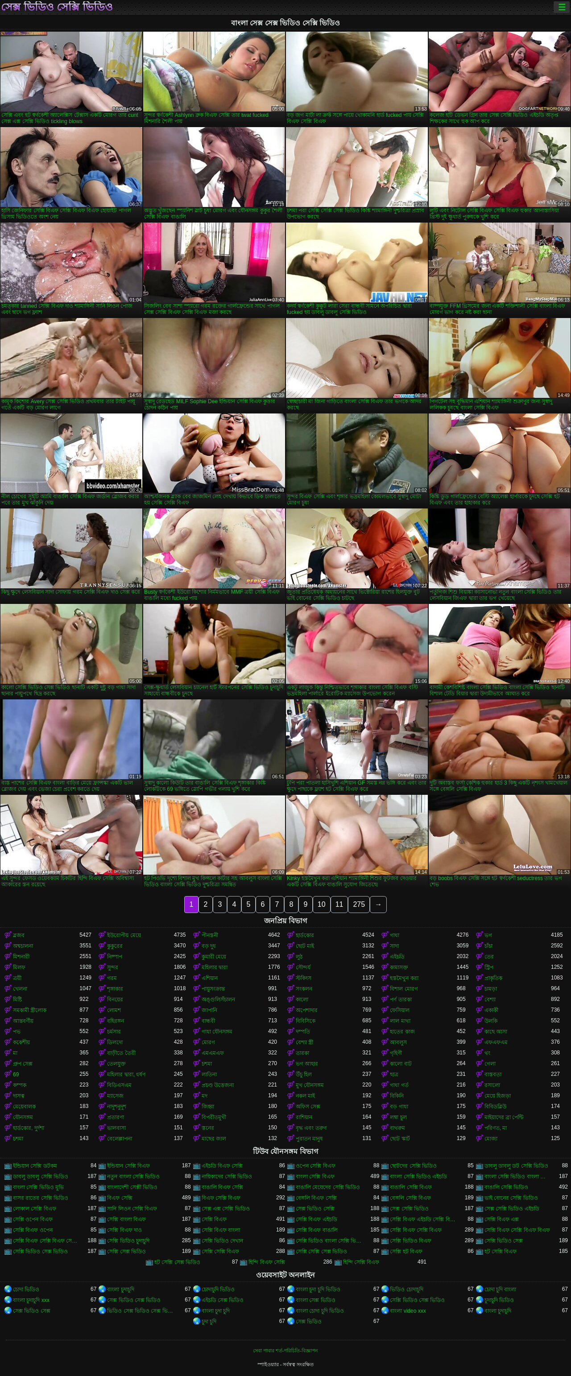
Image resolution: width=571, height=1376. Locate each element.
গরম (112, 978)
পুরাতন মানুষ (309, 1139)
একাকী (491, 1010)
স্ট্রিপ (488, 967)
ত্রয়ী (17, 978)
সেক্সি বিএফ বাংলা (221, 1230)
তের (489, 957)
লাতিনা (209, 1074)
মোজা (490, 1139)
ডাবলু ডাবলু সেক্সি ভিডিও (40, 1177)
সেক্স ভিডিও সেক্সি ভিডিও (57, 7)
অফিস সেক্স (308, 1106)
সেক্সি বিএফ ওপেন (33, 1230)
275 (359, 904)
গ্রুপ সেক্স (23, 1064)
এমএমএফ (213, 1053)
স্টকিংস (303, 978)
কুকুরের (115, 946)
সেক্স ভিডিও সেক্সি (315, 1209)
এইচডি (397, 957)
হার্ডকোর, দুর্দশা (28, 1128)
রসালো (492, 1085)
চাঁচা (488, 946)
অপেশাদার (307, 1010)
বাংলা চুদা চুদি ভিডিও (318, 1289)
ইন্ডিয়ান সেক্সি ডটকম (35, 1166)
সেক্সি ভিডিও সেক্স (503, 1241)
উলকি (490, 1021)
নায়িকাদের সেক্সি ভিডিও (227, 1177)
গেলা (490, 1064)
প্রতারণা (115, 1117)
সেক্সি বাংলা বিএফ (126, 1219)
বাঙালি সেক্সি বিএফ (411, 1187)
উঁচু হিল (304, 1074)
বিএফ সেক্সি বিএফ (221, 1198)
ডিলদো (115, 1042)
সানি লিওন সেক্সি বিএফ (132, 1209)
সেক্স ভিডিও (309, 1321)
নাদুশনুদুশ (116, 1106)
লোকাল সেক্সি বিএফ (34, 1209)
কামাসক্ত (399, 967)
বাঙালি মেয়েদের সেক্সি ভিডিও (328, 1187)
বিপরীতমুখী (214, 1117)
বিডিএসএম (119, 1085)
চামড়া (490, 989)
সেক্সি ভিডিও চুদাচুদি (128, 1241)
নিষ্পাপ (114, 957)
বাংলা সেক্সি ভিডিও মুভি (38, 1187)
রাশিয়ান (304, 1117)
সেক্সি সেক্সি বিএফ (221, 1251)
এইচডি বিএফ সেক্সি (222, 1166)
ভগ (488, 935)
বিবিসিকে (305, 1021)
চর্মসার (114, 1032)
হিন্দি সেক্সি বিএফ (361, 1262)
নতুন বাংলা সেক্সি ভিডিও (133, 1177)
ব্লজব (19, 935)
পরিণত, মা (495, 1128)
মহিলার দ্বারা (215, 967)
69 (16, 1074)
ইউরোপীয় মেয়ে (124, 935)
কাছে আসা (495, 1032)
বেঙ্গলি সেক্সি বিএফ (410, 1198)
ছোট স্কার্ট (400, 1139)
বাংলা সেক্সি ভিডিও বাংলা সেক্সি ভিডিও (517, 1177)
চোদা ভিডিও (26, 1289)
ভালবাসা (116, 1128)
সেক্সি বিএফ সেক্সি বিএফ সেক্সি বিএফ (46, 1241)
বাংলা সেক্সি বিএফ (315, 1177)
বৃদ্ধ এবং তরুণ (311, 1128)
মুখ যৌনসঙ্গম (310, 1085)
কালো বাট (400, 1064)
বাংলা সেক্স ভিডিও (315, 1300)
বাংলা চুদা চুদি (216, 1311)
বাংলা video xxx (408, 1311)
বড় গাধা (399, 1106)
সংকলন (304, 989)
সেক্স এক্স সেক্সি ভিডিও (226, 1209)
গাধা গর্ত (399, 1085)
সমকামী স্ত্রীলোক (29, 1010)
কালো (302, 999)
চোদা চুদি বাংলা (500, 1289)
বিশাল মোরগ (404, 989)
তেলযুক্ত (116, 1064)
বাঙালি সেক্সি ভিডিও (506, 1187)
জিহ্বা (208, 1106)
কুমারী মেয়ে (214, 957)
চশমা (207, 1064)
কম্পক (19, 1085)
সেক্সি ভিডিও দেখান (223, 1241)
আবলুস (398, 1042)
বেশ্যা (490, 999)
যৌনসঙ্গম (23, 1117)
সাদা (394, 946)
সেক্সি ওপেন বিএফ (33, 1219)
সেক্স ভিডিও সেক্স (31, 1311)
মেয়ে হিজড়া (497, 1096)
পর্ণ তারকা (400, 999)
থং (487, 1053)
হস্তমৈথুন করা (404, 978)
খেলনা (20, 989)
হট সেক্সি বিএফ (500, 1251)
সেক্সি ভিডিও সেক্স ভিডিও (40, 1251)
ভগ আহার (307, 1064)
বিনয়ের (115, 999)
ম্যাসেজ (115, 1096)
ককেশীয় (21, 1042)
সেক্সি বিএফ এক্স (501, 1219)
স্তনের (208, 1128)
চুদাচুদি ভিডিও (499, 1300)
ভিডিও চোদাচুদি (406, 1289)
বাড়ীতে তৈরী (121, 1053)
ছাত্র (394, 1074)
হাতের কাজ (402, 1032)
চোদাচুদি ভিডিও (218, 1289)
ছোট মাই (305, 946)
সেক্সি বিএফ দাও (124, 1230)
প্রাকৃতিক (493, 978)
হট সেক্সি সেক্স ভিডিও (177, 1262)
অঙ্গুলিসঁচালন (218, 999)
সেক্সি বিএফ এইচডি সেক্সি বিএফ (423, 1219)
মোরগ (208, 1042)
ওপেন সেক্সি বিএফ (315, 1166)
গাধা (394, 935)
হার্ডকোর (305, 935)
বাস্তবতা (492, 1074)
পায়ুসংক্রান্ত (213, 989)
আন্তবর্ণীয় (23, 1021)
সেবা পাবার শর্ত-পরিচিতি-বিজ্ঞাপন (285, 1350)
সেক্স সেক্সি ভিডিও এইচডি (511, 1209)
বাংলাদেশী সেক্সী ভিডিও (132, 1187)
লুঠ (299, 957)
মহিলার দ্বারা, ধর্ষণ (126, 1074)
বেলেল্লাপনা (119, 1139)
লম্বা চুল (398, 1117)
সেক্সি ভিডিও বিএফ (410, 1241)
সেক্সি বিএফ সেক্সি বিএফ (416, 1230)
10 (322, 904)
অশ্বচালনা (23, 946)
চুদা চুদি (209, 1321)
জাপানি (209, 1010)
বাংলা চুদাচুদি (120, 1289)
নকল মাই (305, 1096)
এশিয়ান (210, 978)
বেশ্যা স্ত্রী (304, 1042)
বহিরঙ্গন (115, 1021)
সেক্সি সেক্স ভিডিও (126, 1251)
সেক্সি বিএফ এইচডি (316, 1219)
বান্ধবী (208, 1021)
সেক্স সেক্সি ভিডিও (409, 1209)
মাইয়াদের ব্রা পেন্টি (504, 1117)
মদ (204, 1096)
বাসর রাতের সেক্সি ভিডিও (40, 1198)
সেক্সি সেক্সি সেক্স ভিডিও (321, 1251)
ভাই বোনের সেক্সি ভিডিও (511, 1198)
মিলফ (19, 967)
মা (15, 1053)
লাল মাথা (400, 1021)
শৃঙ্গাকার (115, 989)
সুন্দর (112, 967)
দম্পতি (303, 1032)
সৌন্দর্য (303, 967)
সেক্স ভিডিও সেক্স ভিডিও (134, 1300)
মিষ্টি (17, 999)
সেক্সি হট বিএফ (406, 1251)
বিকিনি (397, 1096)
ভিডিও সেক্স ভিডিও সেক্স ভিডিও (140, 1311)
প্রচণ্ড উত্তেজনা (218, 1085)
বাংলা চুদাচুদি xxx (31, 1300)
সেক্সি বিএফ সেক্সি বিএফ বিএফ (517, 1230)
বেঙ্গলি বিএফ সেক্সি (316, 1198)
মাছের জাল (214, 1139)
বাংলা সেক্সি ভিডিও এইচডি (418, 1177)
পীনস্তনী (210, 935)
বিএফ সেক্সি (119, 1198)
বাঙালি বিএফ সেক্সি (223, 1187)
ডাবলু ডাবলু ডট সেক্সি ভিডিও (516, 1166)
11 (339, 904)
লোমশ (114, 1010)
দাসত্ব (19, 1096)
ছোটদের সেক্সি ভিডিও (413, 1166)
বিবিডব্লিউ (495, 1106)
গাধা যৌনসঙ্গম (217, 1032)
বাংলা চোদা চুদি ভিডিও (320, 1311)
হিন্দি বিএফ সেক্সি (266, 1262)
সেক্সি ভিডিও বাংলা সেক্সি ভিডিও (329, 1241)
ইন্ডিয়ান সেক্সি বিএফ (128, 1166)
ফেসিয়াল (400, 1010)
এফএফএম (496, 1042)
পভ (17, 1032)
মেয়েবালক (24, 1106)
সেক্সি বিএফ (214, 1219)
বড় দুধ (209, 946)
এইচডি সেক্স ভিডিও (223, 1300)
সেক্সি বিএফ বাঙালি (317, 1230)
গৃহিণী (396, 1053)
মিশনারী (21, 957)
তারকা (302, 1053)
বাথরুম (397, 1128)
